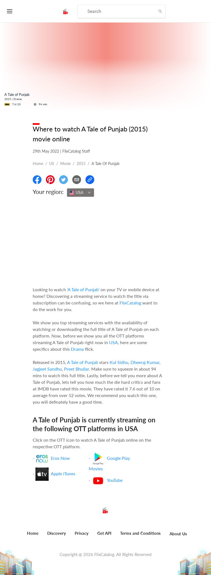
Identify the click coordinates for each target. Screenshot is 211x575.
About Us (178, 533)
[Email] (76, 179)
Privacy (81, 533)
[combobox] (80, 192)
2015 (81, 163)
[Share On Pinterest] (50, 179)
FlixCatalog (130, 302)
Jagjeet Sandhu (47, 368)
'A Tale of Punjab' (83, 289)
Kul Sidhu (119, 362)
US (51, 163)
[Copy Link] (89, 179)
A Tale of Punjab (82, 362)
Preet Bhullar (76, 368)
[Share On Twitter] (63, 179)
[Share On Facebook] (37, 179)
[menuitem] (33, 536)
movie (65, 163)
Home (38, 163)
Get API (104, 533)
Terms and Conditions (140, 533)
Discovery (56, 533)
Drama (77, 349)
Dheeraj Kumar (145, 362)
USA (113, 342)
